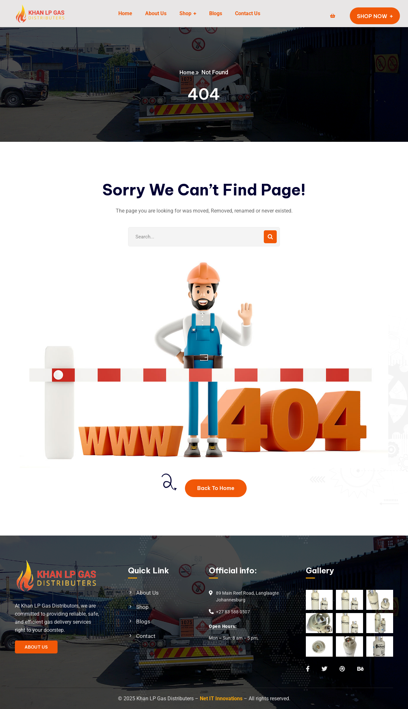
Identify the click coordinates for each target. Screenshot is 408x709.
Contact (146, 636)
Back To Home (215, 488)
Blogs (143, 621)
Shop (142, 607)
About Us (147, 592)
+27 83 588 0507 (233, 611)
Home (187, 72)
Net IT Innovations (221, 698)
